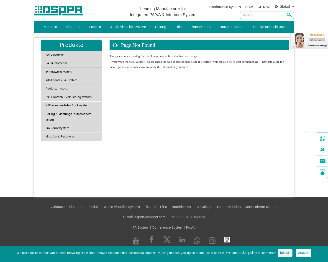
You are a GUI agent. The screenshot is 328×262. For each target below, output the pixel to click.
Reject (285, 253)
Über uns (73, 27)
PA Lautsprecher (56, 63)
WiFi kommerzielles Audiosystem (67, 105)
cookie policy (247, 253)
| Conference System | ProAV (172, 227)
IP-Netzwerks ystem (59, 72)
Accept (303, 253)
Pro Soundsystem (57, 128)
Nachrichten (201, 27)
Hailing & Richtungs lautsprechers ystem (68, 117)
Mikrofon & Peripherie (60, 137)
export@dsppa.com (150, 217)
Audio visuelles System (128, 27)
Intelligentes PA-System (61, 80)
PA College (204, 207)
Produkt (95, 27)
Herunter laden (231, 27)
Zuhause (50, 27)
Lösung (160, 27)
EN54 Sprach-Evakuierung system (69, 97)
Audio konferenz (56, 89)
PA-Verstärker (55, 55)
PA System (141, 227)
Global (285, 7)
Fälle (178, 27)
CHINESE (264, 7)
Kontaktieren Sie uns (268, 27)
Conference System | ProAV (231, 7)
